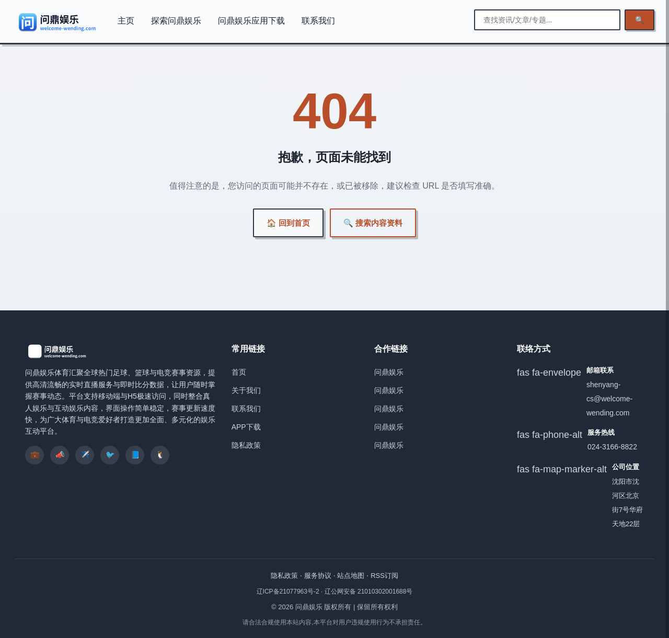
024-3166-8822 (612, 447)
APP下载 (246, 427)
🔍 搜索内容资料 (372, 222)
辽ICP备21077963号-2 (289, 591)
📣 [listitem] (59, 454)
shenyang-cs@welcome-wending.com (609, 398)
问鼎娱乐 (388, 372)
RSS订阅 (384, 575)
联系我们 (318, 20)
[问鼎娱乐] (58, 21)
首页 (239, 372)
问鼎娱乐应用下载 (251, 20)
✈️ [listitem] (84, 454)
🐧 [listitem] (160, 454)
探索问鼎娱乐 (176, 20)
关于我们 (246, 390)
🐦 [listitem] (110, 454)
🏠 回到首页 (288, 222)
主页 (126, 20)
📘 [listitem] (135, 454)
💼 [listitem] (34, 454)
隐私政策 (246, 445)
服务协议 (317, 575)
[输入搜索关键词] (547, 19)
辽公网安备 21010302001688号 (369, 591)
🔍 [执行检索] (639, 20)
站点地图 (350, 575)
